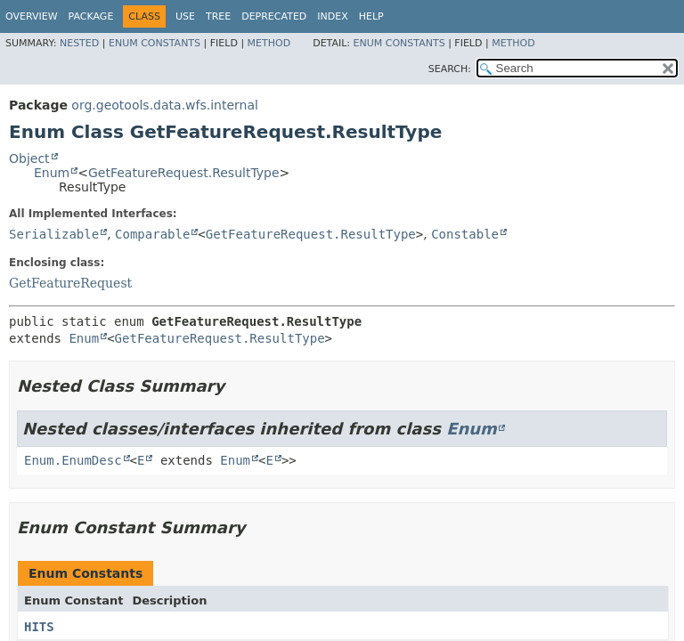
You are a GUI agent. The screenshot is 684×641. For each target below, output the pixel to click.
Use (185, 16)
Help (371, 16)
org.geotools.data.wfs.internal (164, 105)
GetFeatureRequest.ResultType (184, 173)
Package (91, 16)
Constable (465, 234)
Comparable (152, 234)
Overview (31, 16)
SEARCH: (449, 69)
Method (269, 43)
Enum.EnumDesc (73, 460)
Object (29, 158)
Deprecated (273, 16)
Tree (218, 16)
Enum (51, 173)
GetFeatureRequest (70, 283)
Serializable (54, 234)
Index (332, 16)
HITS (39, 627)
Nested (79, 43)
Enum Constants (154, 43)
